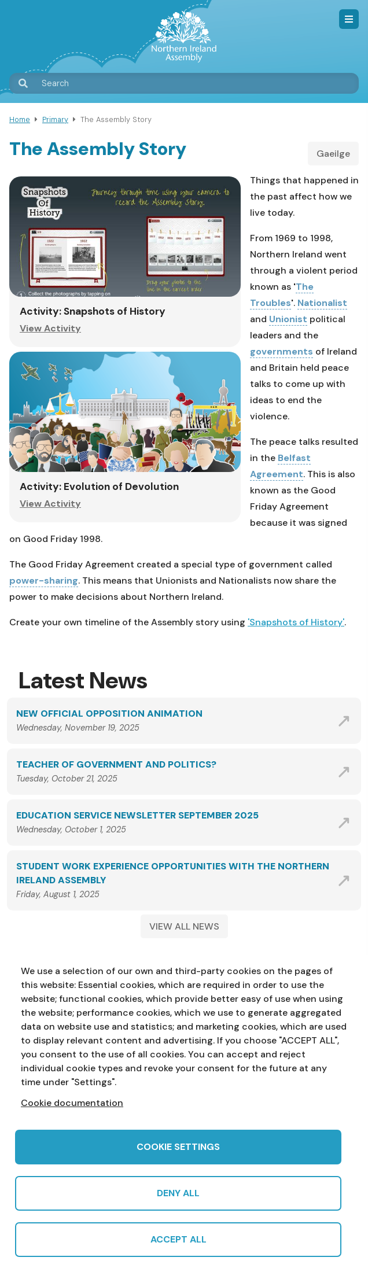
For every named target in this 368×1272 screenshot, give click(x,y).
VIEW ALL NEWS (184, 926)
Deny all (178, 1193)
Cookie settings (178, 1147)
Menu (349, 19)
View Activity (50, 328)
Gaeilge (333, 154)
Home (19, 119)
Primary (55, 119)
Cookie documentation (72, 1103)
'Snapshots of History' (296, 622)
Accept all (178, 1239)
